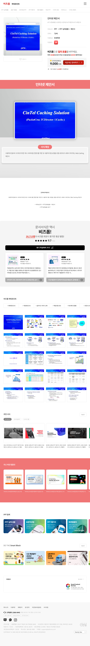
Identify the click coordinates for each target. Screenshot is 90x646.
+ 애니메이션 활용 (71, 306)
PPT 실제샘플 (64, 29)
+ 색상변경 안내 (26, 306)
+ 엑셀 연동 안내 (57, 306)
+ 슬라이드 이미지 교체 (41, 306)
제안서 (73, 29)
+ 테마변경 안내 (11, 306)
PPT (55, 29)
